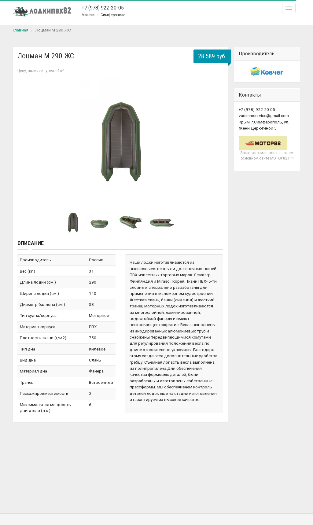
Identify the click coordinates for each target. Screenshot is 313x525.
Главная (20, 30)
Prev (25, 139)
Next (215, 139)
